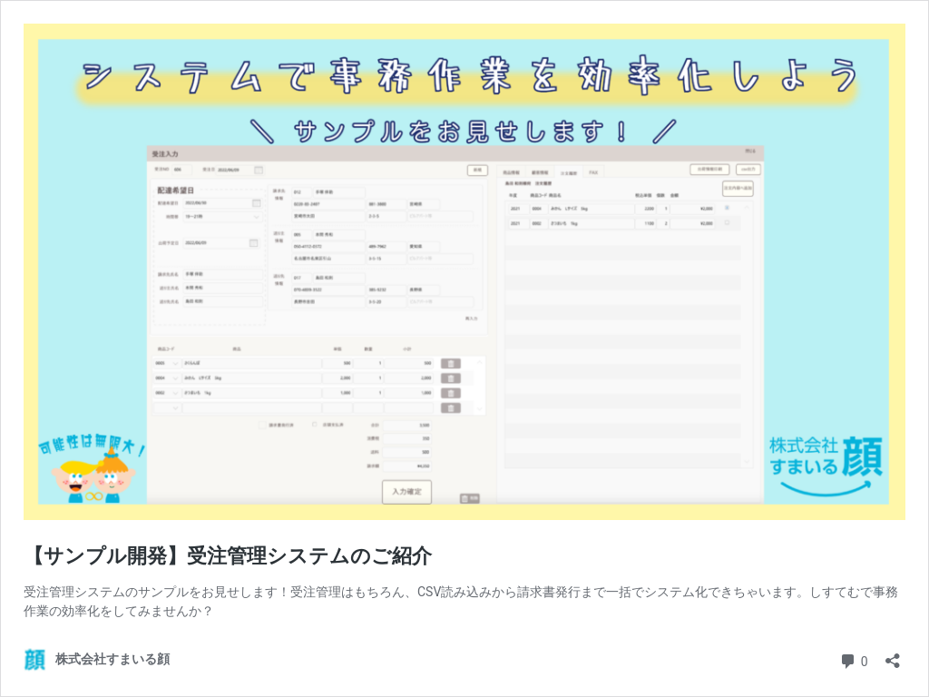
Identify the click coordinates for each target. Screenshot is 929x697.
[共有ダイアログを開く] (892, 655)
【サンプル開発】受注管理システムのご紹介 (228, 556)
